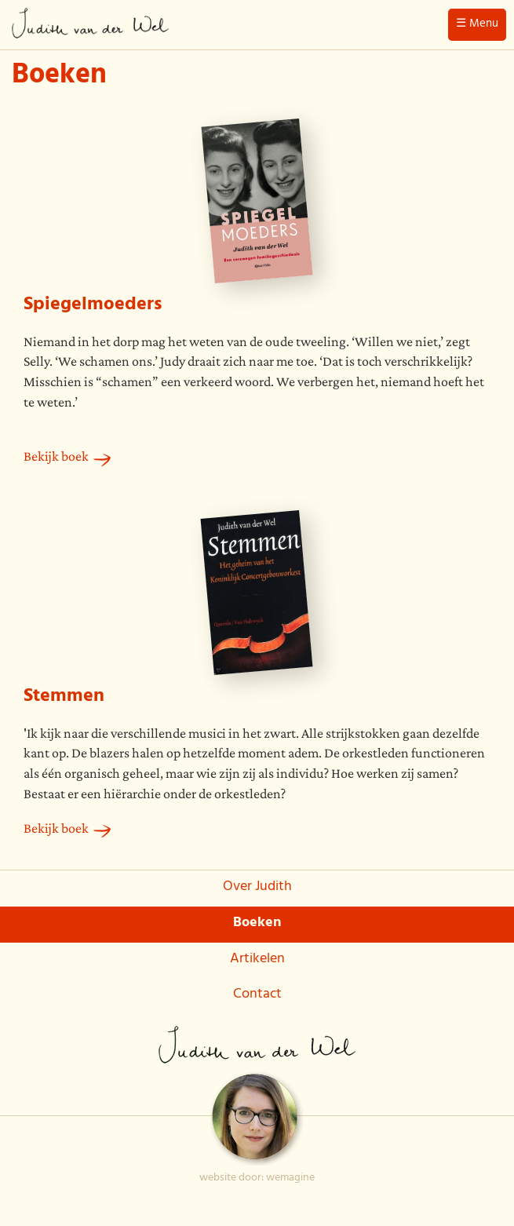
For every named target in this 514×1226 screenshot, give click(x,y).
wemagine (290, 1178)
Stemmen (64, 698)
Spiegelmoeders (93, 306)
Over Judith (257, 887)
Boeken (257, 923)
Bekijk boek (56, 456)
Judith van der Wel (90, 27)
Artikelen (257, 960)
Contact (257, 995)
